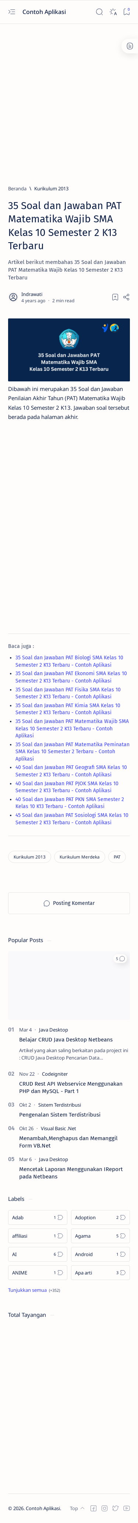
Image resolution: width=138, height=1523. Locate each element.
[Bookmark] (126, 12)
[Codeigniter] (55, 1074)
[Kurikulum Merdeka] (79, 857)
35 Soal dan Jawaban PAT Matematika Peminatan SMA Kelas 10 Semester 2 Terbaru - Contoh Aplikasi (72, 751)
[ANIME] (37, 1272)
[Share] (126, 297)
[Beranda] (17, 188)
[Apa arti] (100, 1272)
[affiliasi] (37, 1235)
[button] (120, 958)
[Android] (100, 1254)
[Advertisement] (69, 101)
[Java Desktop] (53, 1029)
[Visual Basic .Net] (58, 1128)
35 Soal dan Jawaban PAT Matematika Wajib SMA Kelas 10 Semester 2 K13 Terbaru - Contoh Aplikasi (72, 728)
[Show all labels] (34, 1290)
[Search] (99, 12)
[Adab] (37, 1217)
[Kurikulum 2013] (51, 188)
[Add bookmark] (115, 297)
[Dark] (112, 12)
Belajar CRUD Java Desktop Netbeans (66, 1039)
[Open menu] (11, 12)
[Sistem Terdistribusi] (59, 1105)
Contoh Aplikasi (44, 12)
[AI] (37, 1254)
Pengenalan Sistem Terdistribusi (59, 1114)
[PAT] (117, 857)
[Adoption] (100, 1217)
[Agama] (100, 1235)
